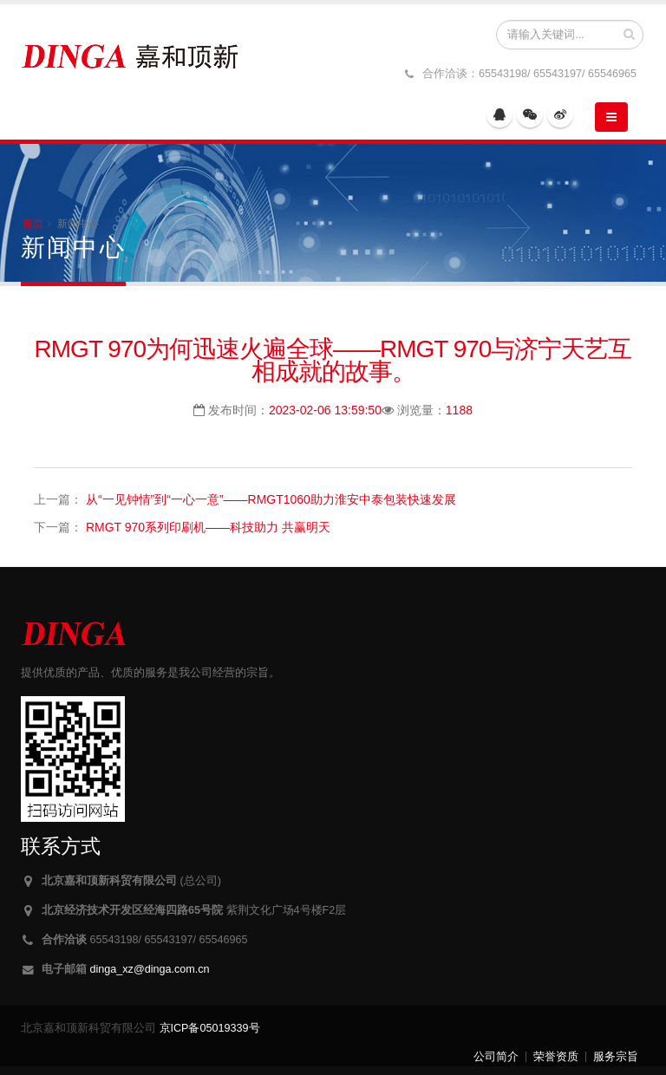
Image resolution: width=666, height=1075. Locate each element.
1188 (459, 410)
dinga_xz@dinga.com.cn (150, 969)
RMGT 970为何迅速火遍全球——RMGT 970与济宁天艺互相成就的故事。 (333, 360)
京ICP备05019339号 (210, 1028)
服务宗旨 (615, 1057)
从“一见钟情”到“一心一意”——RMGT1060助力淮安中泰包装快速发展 (271, 499)
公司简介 (496, 1057)
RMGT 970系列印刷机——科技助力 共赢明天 (208, 527)
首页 (33, 224)
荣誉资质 (555, 1057)
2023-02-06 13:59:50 (325, 410)
